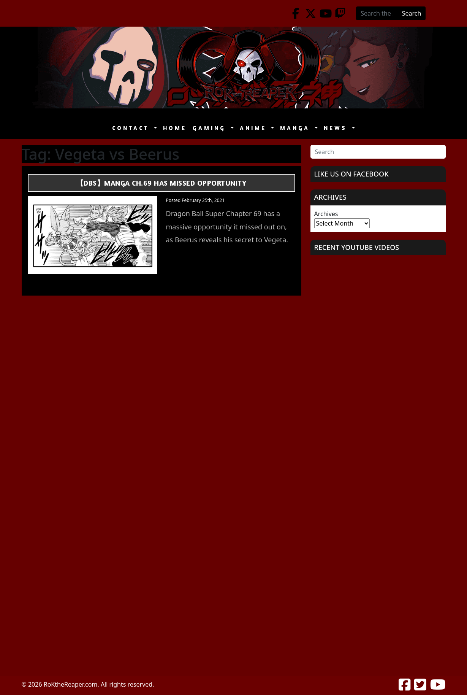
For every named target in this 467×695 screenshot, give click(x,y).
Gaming (211, 128)
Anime (255, 128)
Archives (326, 214)
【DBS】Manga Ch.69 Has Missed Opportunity (161, 182)
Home (175, 128)
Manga (296, 128)
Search (411, 13)
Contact (132, 128)
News (337, 128)
